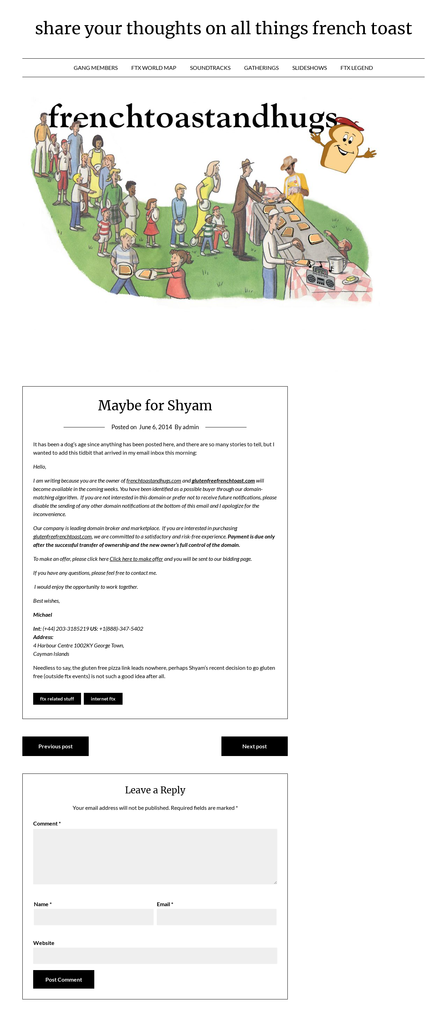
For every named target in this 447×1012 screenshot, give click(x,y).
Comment (47, 823)
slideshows (309, 67)
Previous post (55, 746)
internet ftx (103, 699)
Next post (254, 746)
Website (43, 942)
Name (43, 904)
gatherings (261, 67)
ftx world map (153, 67)
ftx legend (356, 67)
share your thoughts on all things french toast (223, 28)
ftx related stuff (57, 699)
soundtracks (210, 67)
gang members (96, 67)
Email (165, 904)
